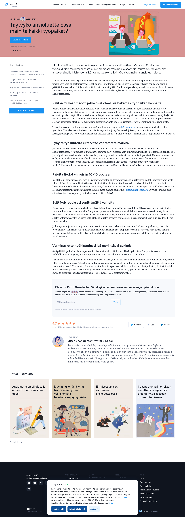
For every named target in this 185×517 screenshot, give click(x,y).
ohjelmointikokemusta (137, 189)
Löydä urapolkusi (20, 40)
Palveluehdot (88, 309)
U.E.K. (142, 478)
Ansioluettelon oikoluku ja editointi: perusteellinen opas (28, 390)
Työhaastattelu (60, 382)
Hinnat (131, 5)
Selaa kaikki (16, 442)
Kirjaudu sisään (151, 5)
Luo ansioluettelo (170, 5)
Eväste (111, 503)
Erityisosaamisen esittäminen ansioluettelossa (107, 390)
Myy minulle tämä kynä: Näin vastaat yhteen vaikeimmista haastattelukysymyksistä (70, 392)
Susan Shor (28, 19)
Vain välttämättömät (77, 509)
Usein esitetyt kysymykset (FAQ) (102, 5)
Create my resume (26, 110)
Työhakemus (77, 5)
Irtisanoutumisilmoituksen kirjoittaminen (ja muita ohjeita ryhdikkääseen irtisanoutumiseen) (154, 392)
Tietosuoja (97, 309)
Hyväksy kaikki (58, 509)
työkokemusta (128, 127)
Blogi (122, 5)
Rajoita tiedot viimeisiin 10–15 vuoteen (27, 87)
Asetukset (94, 509)
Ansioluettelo (60, 5)
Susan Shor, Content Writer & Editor (90, 340)
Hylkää (124, 497)
